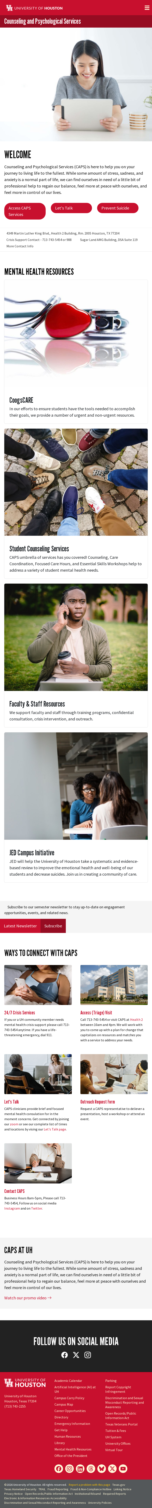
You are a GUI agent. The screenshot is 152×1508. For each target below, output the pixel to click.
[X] (112, 1468)
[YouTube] (123, 1468)
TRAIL (42, 1489)
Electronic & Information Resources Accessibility (35, 1498)
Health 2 (136, 1019)
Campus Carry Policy (69, 1398)
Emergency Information (72, 1423)
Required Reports (114, 1494)
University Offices (118, 1443)
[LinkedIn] (80, 1468)
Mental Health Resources (73, 1449)
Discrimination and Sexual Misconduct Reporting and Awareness (124, 1402)
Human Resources (67, 1436)
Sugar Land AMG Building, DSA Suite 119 (109, 240)
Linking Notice (122, 1489)
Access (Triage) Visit (96, 1012)
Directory (61, 1417)
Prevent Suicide (115, 208)
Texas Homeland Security (20, 1489)
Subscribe (53, 925)
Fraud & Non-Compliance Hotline (91, 1489)
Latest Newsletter (20, 925)
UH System (113, 1437)
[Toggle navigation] (147, 7)
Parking (111, 1380)
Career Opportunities (70, 1411)
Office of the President (70, 1455)
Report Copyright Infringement (118, 1389)
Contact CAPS (14, 1191)
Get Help (61, 1430)
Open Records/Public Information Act (120, 1415)
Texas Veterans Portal (121, 1424)
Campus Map (63, 1404)
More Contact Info (19, 246)
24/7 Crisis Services (19, 1012)
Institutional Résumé (88, 1494)
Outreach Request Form (97, 1102)
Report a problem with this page (89, 1485)
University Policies (100, 1503)
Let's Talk (64, 208)
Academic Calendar (68, 1380)
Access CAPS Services (20, 211)
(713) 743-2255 (15, 1406)
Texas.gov (118, 1485)
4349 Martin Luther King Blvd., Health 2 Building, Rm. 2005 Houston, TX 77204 (62, 233)
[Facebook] (58, 1468)
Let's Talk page (55, 1129)
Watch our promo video (28, 1297)
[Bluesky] (101, 1468)
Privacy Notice (13, 1494)
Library (59, 1443)
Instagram (12, 1208)
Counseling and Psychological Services (42, 21)
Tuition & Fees (115, 1430)
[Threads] (91, 1468)
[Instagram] (69, 1468)
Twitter (36, 1208)
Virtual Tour (114, 1450)
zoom (14, 1124)
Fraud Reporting (58, 1489)
